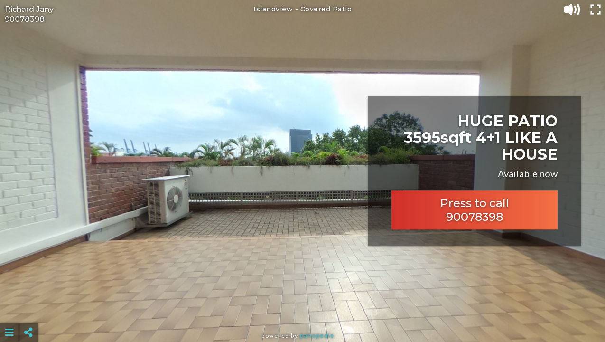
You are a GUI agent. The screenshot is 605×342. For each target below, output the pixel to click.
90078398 (25, 19)
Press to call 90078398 (474, 210)
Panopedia (317, 335)
